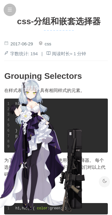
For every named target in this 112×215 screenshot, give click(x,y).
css (48, 44)
